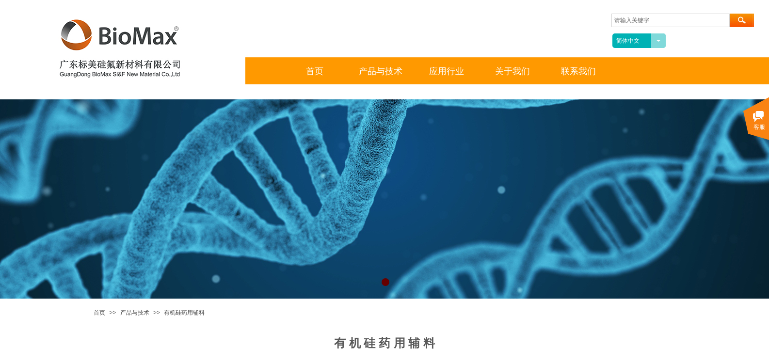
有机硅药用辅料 (184, 312)
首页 (99, 312)
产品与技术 (134, 312)
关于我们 (512, 71)
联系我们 (578, 71)
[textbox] (670, 20)
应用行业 (446, 71)
